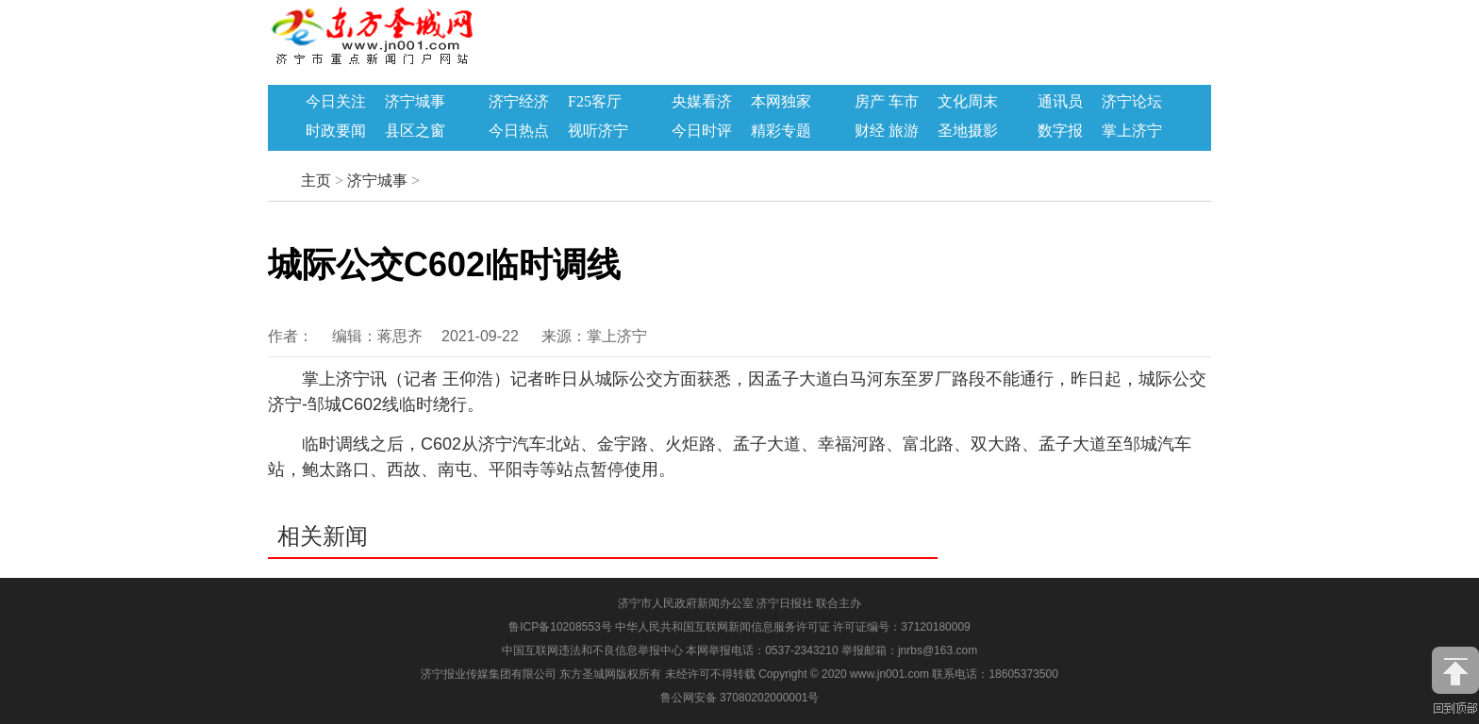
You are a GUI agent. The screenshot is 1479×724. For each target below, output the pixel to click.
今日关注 (336, 101)
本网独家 (781, 101)
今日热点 (519, 131)
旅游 (904, 131)
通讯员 (1060, 101)
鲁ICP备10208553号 (559, 627)
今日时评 (702, 131)
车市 (904, 101)
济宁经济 (519, 101)
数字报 (1060, 131)
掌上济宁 (1132, 131)
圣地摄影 (968, 131)
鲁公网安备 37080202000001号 (740, 697)
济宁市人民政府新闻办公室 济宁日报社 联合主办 (740, 603)
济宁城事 (415, 101)
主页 (316, 181)
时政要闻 (336, 131)
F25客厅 (595, 101)
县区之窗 (415, 131)
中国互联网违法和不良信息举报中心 (594, 650)
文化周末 (968, 101)
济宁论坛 (1132, 101)
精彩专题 (781, 131)
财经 (870, 131)
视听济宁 (598, 131)
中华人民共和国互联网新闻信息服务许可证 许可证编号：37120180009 (793, 627)
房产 (870, 101)
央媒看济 (702, 101)
